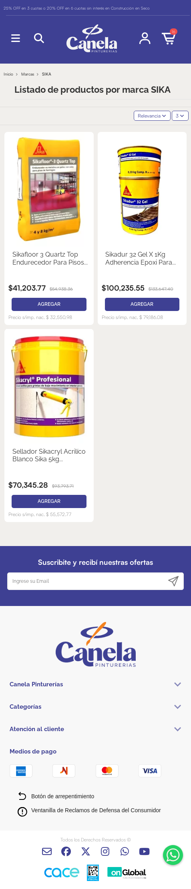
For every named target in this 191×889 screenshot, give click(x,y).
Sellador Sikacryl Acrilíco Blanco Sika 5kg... (49, 455)
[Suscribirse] (173, 581)
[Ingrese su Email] (86, 581)
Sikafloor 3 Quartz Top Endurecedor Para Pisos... (50, 258)
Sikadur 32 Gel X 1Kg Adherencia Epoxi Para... (140, 258)
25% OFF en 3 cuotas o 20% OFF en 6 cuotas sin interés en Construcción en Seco (77, 8)
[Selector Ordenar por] (152, 116)
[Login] (145, 38)
